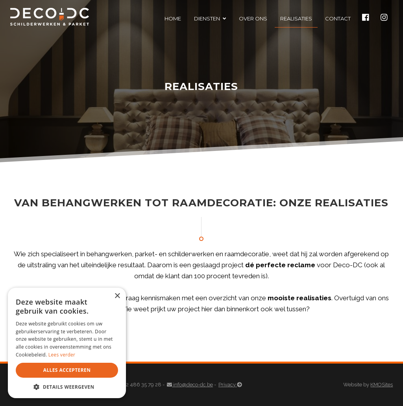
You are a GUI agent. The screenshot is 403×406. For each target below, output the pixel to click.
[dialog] (67, 343)
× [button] (117, 296)
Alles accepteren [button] (67, 370)
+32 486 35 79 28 (138, 385)
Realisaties (296, 18)
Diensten (207, 18)
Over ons (253, 18)
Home (173, 18)
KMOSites (381, 385)
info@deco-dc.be (190, 385)
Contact (338, 18)
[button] (67, 386)
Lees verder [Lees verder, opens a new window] (62, 354)
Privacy (230, 385)
